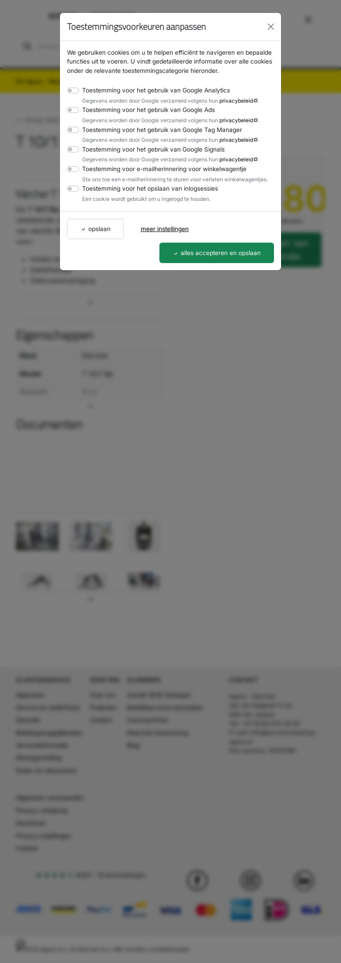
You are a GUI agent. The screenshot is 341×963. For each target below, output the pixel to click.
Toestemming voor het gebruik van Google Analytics (151, 90)
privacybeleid (228, 100)
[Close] (271, 26)
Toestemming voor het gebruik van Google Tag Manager (157, 129)
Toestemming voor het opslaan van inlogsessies (146, 188)
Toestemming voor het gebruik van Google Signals (149, 149)
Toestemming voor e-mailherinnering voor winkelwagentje (159, 168)
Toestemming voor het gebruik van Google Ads (144, 109)
